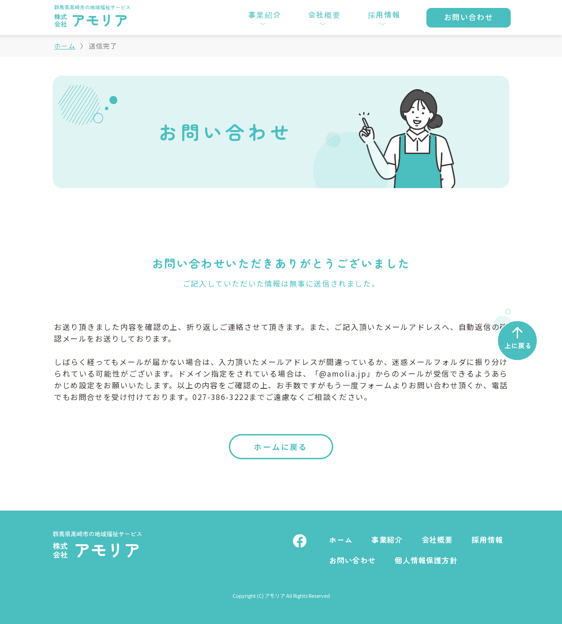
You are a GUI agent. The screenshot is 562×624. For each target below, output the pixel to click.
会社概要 (437, 539)
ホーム (64, 45)
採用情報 (487, 539)
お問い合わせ (352, 560)
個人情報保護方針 (426, 560)
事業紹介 (387, 539)
